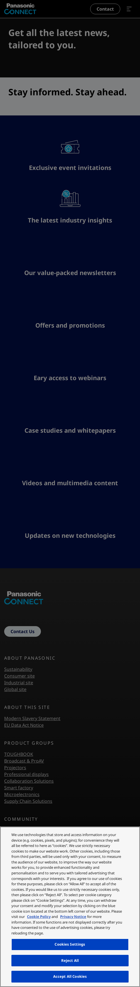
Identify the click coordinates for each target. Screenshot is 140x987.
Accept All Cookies (70, 976)
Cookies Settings (70, 944)
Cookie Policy (39, 916)
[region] (70, 907)
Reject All (70, 960)
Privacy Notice (73, 916)
